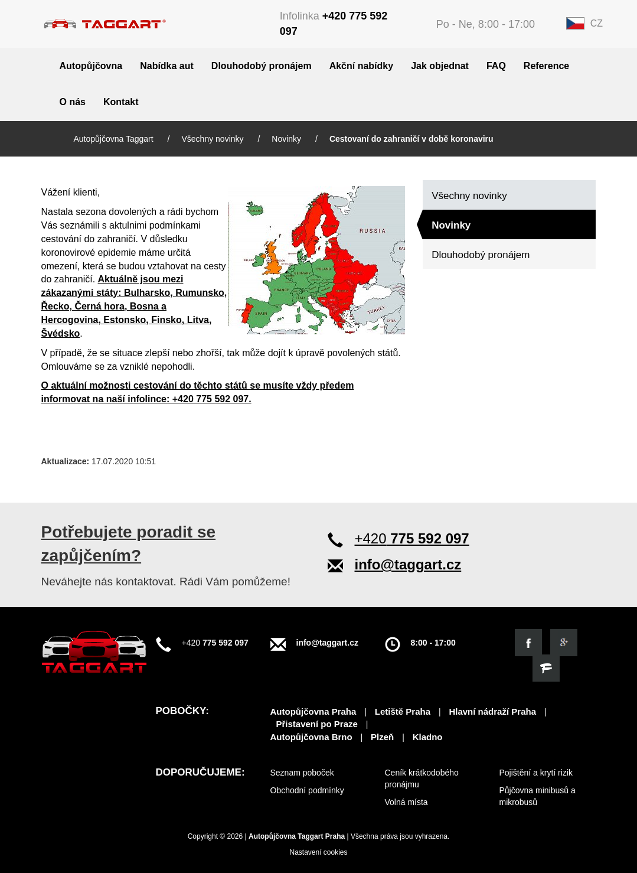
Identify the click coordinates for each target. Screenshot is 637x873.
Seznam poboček (302, 772)
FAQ (496, 66)
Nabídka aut (167, 66)
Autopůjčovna (91, 66)
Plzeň (382, 737)
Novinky (287, 139)
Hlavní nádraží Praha (492, 711)
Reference (546, 66)
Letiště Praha (402, 711)
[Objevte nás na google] (563, 642)
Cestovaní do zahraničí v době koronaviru (411, 139)
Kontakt (121, 102)
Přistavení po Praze (317, 724)
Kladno (428, 737)
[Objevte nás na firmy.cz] (546, 668)
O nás (73, 102)
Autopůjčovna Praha (313, 711)
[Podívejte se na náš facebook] (528, 642)
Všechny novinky (213, 139)
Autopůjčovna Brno (311, 737)
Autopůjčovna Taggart (115, 139)
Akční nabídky (361, 66)
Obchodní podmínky (307, 790)
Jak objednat (440, 66)
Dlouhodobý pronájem (261, 66)
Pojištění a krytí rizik (536, 772)
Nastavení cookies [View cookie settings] (318, 852)
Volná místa (406, 802)
